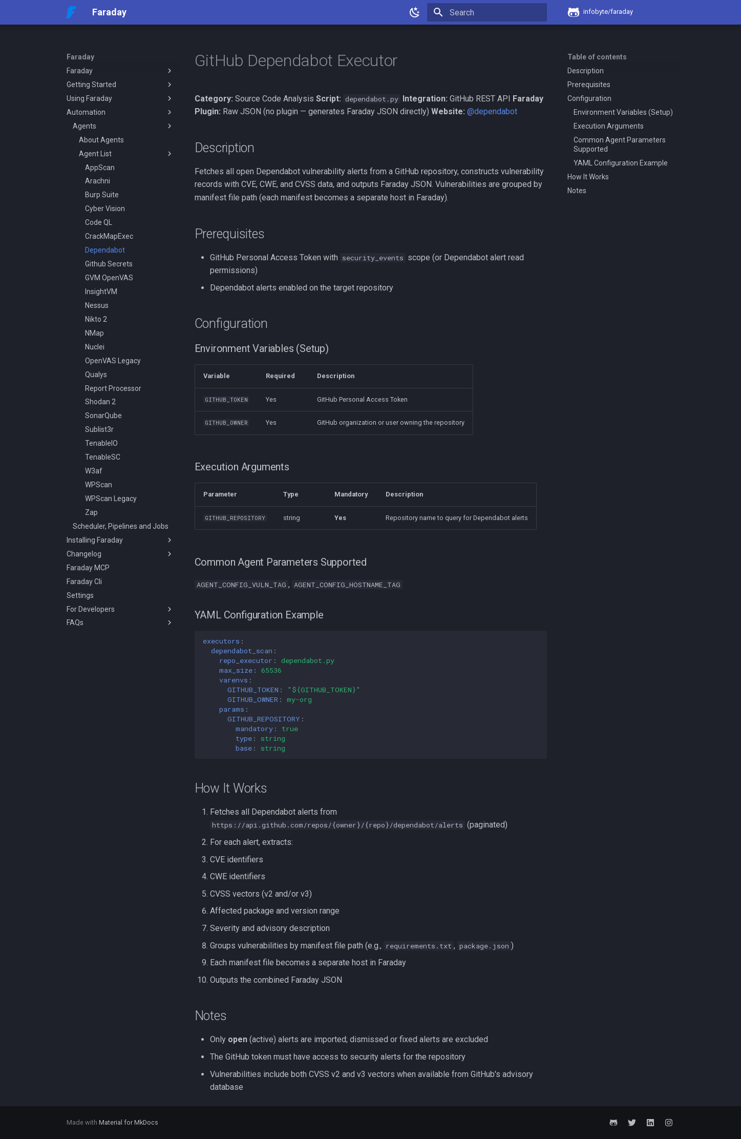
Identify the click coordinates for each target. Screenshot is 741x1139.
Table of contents (597, 57)
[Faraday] (71, 12)
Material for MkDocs (128, 1122)
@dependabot (492, 111)
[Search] (487, 12)
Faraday (80, 57)
